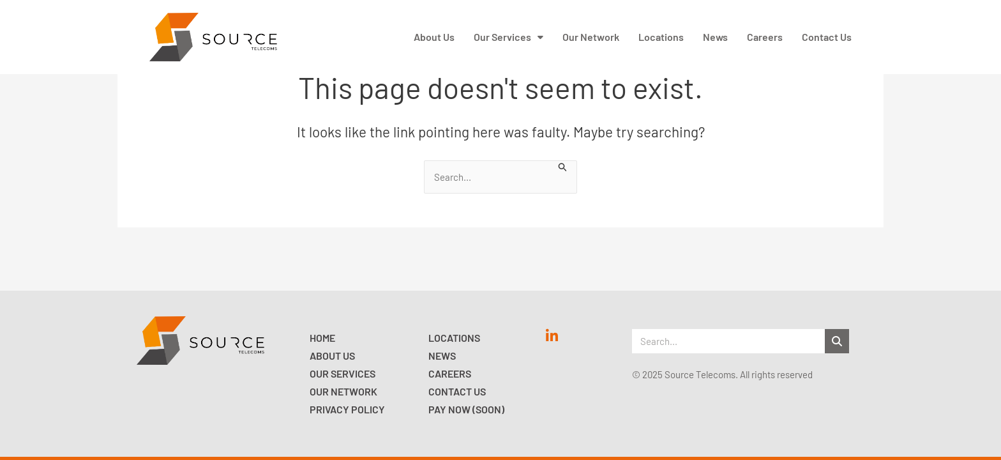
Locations (454, 338)
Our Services (342, 373)
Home (322, 338)
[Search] (837, 341)
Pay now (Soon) (466, 409)
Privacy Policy (347, 409)
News (442, 355)
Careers (449, 373)
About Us (332, 355)
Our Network (343, 391)
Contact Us (457, 391)
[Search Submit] (563, 166)
